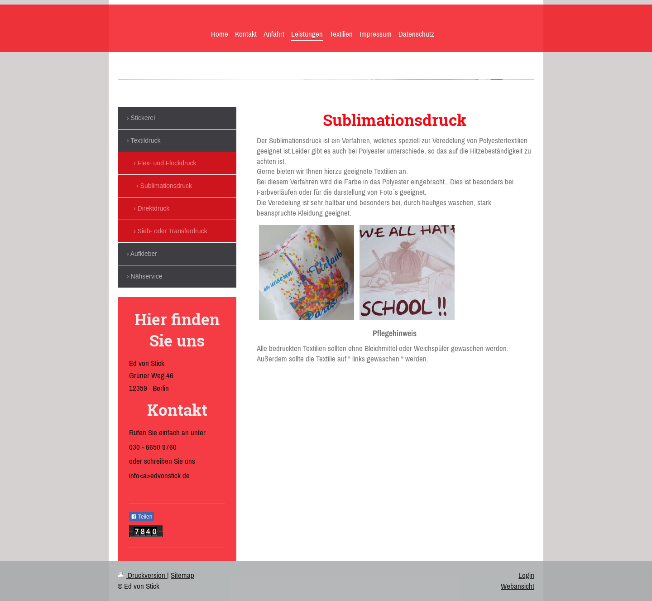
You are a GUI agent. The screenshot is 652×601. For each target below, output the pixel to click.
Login (526, 575)
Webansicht (517, 586)
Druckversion (142, 575)
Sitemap (182, 575)
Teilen (141, 517)
